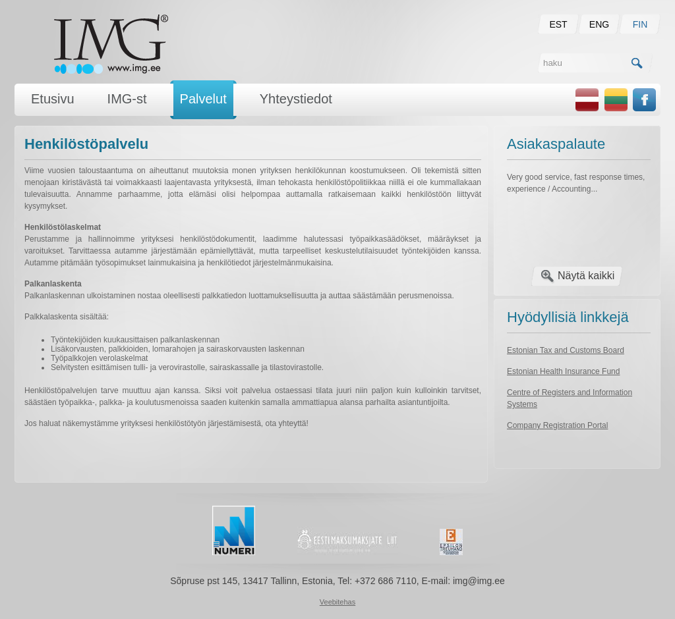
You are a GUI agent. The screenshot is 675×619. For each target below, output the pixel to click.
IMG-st (127, 99)
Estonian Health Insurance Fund (563, 371)
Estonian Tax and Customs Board (565, 350)
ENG (599, 24)
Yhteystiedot (296, 99)
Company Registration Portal (557, 425)
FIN (640, 24)
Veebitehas (337, 602)
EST (558, 24)
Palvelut (203, 99)
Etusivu (52, 99)
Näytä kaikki (586, 275)
